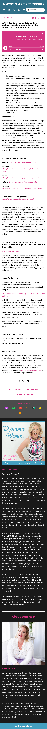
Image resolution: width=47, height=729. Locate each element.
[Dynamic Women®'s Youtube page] (22, 9)
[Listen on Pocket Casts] (20, 407)
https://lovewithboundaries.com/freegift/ (18, 199)
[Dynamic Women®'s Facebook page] (4, 9)
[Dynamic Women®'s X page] (12, 9)
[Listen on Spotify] (13, 407)
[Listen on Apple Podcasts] (6, 407)
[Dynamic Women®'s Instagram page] (17, 9)
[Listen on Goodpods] (39, 407)
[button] (26, 412)
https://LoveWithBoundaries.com (22, 162)
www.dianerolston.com (11, 251)
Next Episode (15, 389)
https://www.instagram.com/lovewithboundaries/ (22, 188)
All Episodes (32, 389)
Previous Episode (25, 394)
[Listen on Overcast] (27, 407)
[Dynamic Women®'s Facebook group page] (7, 9)
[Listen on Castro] (33, 407)
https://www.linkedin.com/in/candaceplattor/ (20, 178)
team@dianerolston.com (31, 370)
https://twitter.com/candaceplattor (23, 182)
